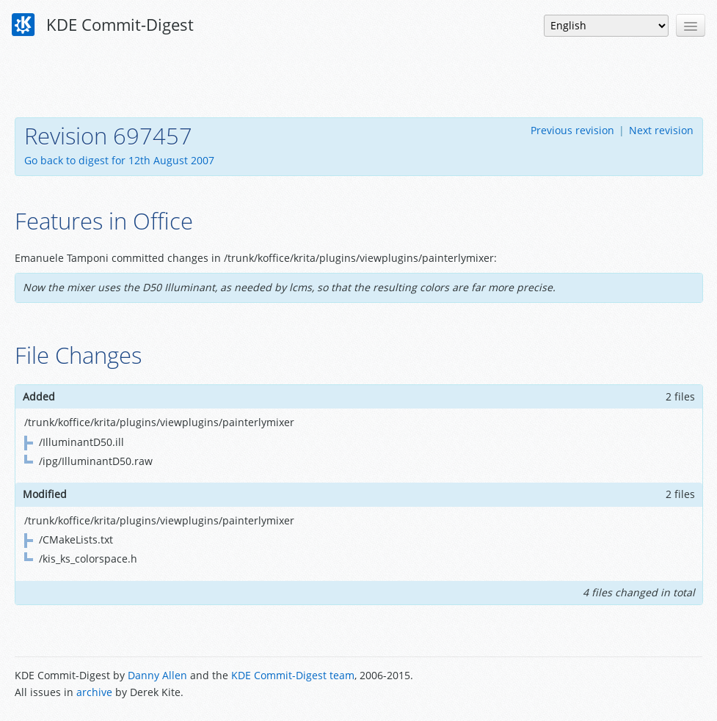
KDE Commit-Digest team (292, 675)
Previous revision (572, 130)
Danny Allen (157, 675)
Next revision (661, 130)
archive (94, 692)
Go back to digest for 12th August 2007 (119, 160)
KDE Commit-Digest (103, 25)
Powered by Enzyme (646, 685)
